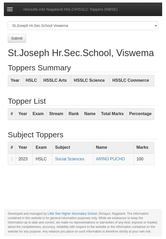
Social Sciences (69, 159)
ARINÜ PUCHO (110, 159)
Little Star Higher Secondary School (72, 213)
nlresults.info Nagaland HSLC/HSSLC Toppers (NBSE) (70, 9)
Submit (17, 38)
